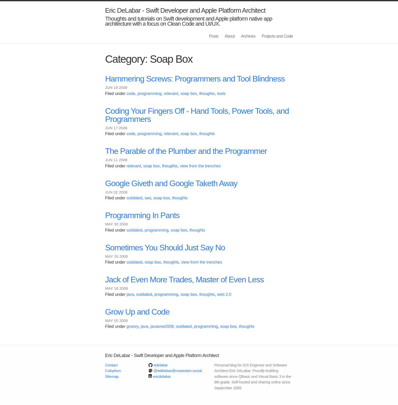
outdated (134, 198)
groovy (133, 326)
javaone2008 (162, 326)
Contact (111, 365)
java (130, 294)
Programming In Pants (142, 215)
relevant (171, 93)
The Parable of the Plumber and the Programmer (186, 151)
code (131, 93)
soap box (188, 93)
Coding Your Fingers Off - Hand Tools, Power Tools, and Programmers (197, 115)
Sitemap (112, 376)
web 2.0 (224, 294)
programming (149, 93)
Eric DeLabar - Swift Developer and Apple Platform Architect (185, 10)
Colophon (113, 370)
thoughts (207, 93)
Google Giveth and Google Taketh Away (171, 183)
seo (148, 198)
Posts (214, 36)
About (230, 36)
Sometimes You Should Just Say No (165, 247)
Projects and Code (277, 36)
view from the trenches (200, 166)
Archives (248, 36)
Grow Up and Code (137, 311)
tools (221, 93)
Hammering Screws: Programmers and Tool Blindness (195, 78)
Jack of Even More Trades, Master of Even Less (184, 279)
